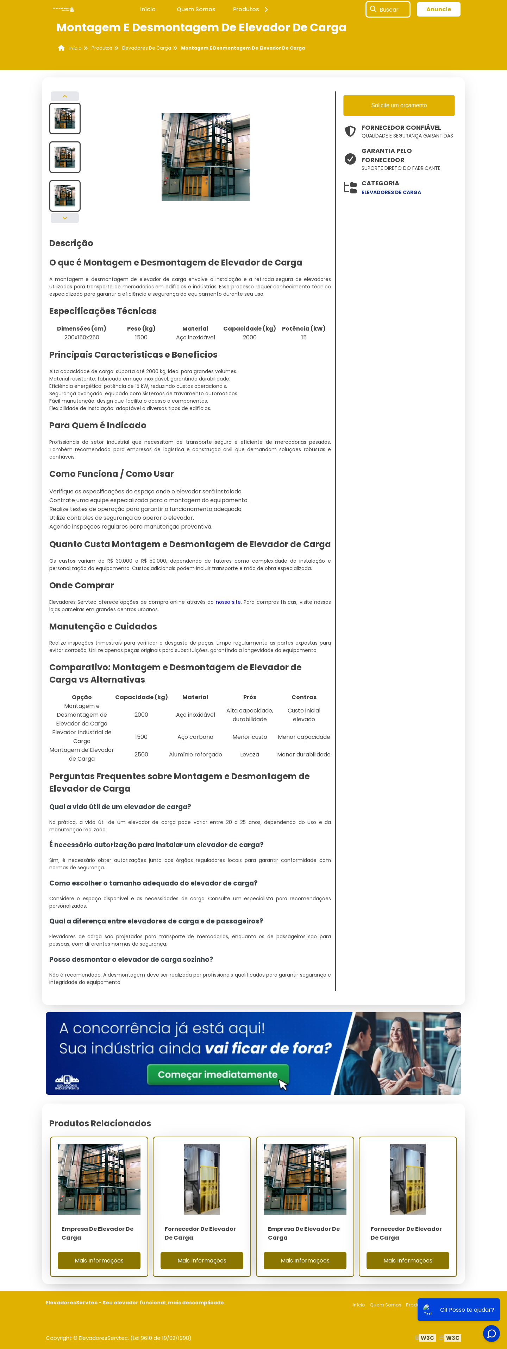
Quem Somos (196, 9)
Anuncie (438, 9)
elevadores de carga (391, 192)
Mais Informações (99, 1261)
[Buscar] (373, 9)
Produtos (251, 9)
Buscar (389, 9)
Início (148, 9)
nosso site (228, 602)
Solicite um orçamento (399, 105)
